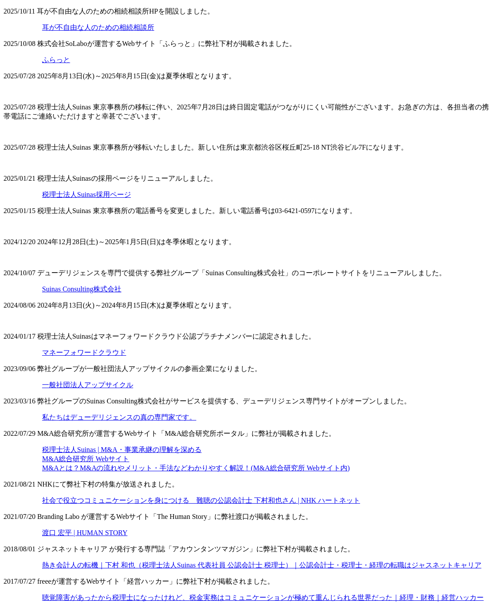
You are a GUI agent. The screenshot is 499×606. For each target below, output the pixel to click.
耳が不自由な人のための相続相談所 (98, 27)
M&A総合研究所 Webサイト (85, 458)
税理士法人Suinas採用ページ (86, 194)
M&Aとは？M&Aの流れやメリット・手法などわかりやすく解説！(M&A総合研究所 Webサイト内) (196, 468)
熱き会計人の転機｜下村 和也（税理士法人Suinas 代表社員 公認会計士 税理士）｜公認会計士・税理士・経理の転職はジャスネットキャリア (261, 565)
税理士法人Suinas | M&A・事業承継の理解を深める (122, 449)
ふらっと (56, 59)
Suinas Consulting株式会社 (81, 289)
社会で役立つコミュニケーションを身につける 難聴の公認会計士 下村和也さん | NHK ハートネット (201, 500)
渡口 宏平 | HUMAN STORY (84, 532)
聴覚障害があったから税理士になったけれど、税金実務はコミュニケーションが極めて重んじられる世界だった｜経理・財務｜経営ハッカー (263, 597)
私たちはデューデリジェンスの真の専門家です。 (119, 417)
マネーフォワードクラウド (84, 352)
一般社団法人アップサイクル (87, 385)
